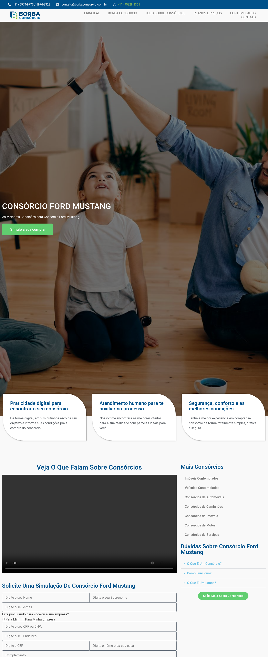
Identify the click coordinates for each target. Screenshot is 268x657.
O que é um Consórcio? (204, 564)
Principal (92, 13)
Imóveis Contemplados (201, 478)
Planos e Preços (208, 13)
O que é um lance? (201, 583)
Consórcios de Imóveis (201, 516)
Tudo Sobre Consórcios (165, 13)
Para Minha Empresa (40, 619)
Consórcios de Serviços (202, 535)
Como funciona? (199, 573)
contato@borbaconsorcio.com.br (84, 4)
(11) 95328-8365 (129, 4)
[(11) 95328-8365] (114, 4)
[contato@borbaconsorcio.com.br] (57, 4)
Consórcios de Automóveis (204, 497)
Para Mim (13, 619)
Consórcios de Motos (200, 525)
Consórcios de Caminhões (204, 507)
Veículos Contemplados (202, 488)
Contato (248, 17)
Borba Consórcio (122, 13)
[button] (223, 564)
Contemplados (243, 13)
